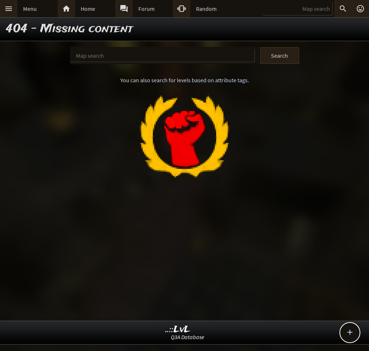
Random (206, 8)
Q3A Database (187, 337)
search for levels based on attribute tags (199, 80)
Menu (30, 8)
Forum (146, 8)
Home (88, 8)
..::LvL (178, 329)
